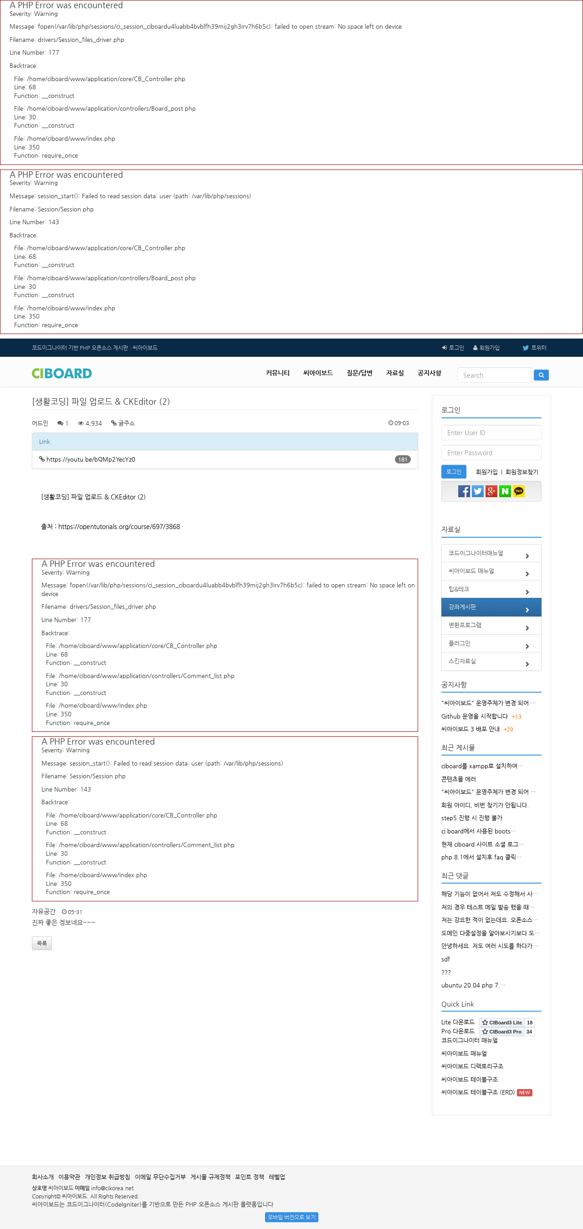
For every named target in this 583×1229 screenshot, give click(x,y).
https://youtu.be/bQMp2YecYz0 (90, 459)
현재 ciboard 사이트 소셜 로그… (482, 844)
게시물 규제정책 (210, 1176)
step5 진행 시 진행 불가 (471, 817)
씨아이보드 (318, 372)
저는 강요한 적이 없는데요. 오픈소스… (489, 919)
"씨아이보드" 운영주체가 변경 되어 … (488, 702)
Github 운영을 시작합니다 (474, 716)
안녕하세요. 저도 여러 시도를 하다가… (489, 945)
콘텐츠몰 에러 (458, 779)
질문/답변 (360, 372)
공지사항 (429, 372)
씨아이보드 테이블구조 (469, 1079)
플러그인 (492, 646)
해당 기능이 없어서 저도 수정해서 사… (489, 893)
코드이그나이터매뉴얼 (492, 556)
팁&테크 (492, 592)
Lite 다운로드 (458, 1021)
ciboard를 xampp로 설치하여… (482, 765)
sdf (445, 959)
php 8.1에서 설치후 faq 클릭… (481, 857)
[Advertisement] (291, 1136)
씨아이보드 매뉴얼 (492, 573)
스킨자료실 (492, 664)
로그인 (456, 348)
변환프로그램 (492, 628)
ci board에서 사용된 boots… (478, 831)
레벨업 (277, 1176)
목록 (42, 943)
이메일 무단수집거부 (160, 1176)
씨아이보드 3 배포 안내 (470, 728)
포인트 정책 (249, 1176)
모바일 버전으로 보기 (292, 1217)
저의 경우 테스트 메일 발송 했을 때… (487, 907)
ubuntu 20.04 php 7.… (473, 985)
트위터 (528, 348)
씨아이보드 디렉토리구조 (472, 1066)
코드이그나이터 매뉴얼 (469, 1040)
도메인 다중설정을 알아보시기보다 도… (490, 933)
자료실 (395, 372)
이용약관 (69, 1176)
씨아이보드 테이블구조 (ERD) (478, 1092)
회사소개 (43, 1176)
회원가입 (490, 348)
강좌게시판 (492, 609)
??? (446, 972)
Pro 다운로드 (458, 1031)
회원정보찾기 (522, 471)
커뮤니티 (278, 372)
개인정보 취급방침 (107, 1176)
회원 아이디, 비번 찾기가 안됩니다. (485, 805)
